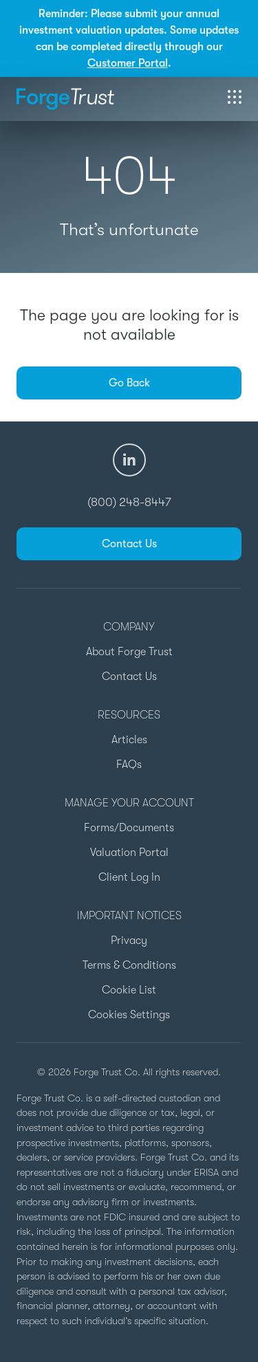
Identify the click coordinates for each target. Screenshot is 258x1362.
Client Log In (129, 877)
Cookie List (129, 990)
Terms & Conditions (129, 965)
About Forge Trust (129, 652)
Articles (129, 740)
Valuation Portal (129, 852)
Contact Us (129, 544)
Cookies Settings (129, 1015)
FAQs (129, 764)
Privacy (129, 940)
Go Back (129, 383)
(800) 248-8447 (129, 502)
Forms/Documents (129, 828)
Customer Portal (127, 63)
